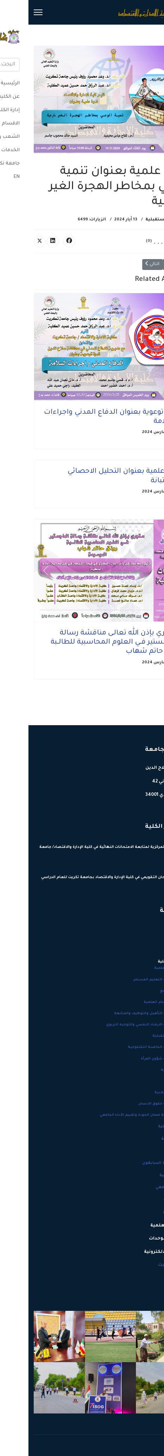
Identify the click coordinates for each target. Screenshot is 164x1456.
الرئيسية (149, 929)
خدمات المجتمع (145, 991)
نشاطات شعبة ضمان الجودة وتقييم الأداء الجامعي (115, 1115)
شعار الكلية (147, 1151)
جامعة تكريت (144, 1265)
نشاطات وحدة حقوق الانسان (134, 1104)
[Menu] (9, 12)
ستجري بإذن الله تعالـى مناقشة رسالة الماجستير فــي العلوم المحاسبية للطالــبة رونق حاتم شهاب (86, 643)
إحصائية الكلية (144, 1127)
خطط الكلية (147, 1200)
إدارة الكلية (147, 1212)
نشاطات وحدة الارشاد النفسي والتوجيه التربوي (118, 1025)
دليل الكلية (148, 949)
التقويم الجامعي (143, 1187)
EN (155, 1278)
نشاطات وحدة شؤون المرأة (135, 1059)
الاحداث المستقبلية (138, 220)
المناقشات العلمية (142, 968)
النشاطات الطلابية (142, 1093)
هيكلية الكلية (146, 1139)
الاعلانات (151, 1081)
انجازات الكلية (145, 1175)
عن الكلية (148, 942)
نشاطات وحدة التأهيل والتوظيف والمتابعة (122, 1014)
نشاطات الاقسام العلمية (137, 1002)
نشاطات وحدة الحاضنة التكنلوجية (129, 1047)
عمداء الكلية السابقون (136, 1163)
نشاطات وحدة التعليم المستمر (132, 980)
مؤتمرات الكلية (145, 1070)
